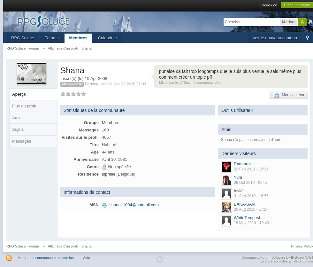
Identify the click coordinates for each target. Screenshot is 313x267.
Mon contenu (289, 95)
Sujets (18, 129)
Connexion (268, 5)
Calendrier (107, 37)
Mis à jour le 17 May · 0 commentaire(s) (190, 82)
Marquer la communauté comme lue (46, 258)
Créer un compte (297, 5)
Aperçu (19, 94)
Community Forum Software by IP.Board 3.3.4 (277, 257)
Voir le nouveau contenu (275, 37)
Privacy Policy (302, 246)
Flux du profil (24, 106)
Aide (86, 258)
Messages (21, 141)
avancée (310, 21)
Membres (78, 37)
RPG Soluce (22, 37)
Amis (16, 117)
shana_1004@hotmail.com (134, 204)
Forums (52, 37)
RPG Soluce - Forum (22, 246)
